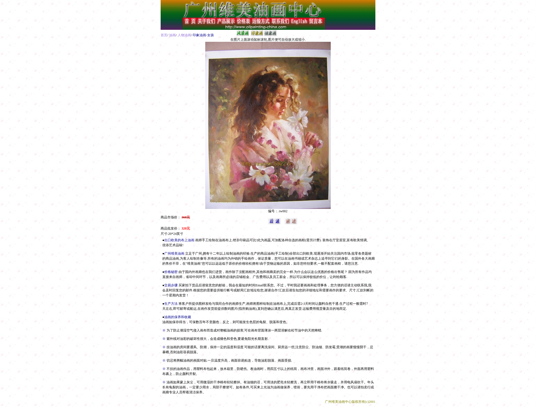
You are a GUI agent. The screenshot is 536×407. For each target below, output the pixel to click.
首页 (164, 35)
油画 (172, 35)
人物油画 (184, 35)
